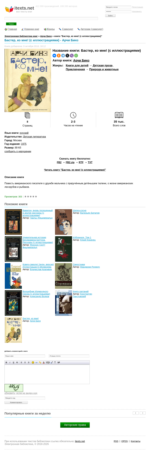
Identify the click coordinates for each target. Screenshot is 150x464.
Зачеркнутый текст (17, 362)
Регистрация (137, 7)
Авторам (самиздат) (92, 29)
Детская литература (34, 136)
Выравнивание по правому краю (28, 362)
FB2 (59, 162)
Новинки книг (31, 29)
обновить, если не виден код (20, 393)
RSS (116, 441)
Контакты (135, 441)
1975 (23, 144)
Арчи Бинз (81, 60)
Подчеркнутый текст (13, 362)
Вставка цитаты (51, 362)
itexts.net (80, 441)
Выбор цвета (43, 362)
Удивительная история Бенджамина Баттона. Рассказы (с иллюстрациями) (38, 240)
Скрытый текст (48, 362)
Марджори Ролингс (90, 267)
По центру (25, 362)
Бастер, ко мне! (31, 318)
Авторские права (75, 424)
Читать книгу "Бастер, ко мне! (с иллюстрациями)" (75, 170)
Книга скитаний (80, 291)
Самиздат (67, 29)
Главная (12, 29)
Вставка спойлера (58, 362)
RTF (81, 162)
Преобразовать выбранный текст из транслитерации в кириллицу (55, 362)
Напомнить (137, 11)
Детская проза (103, 65)
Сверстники (79, 264)
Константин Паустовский (82, 295)
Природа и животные (104, 69)
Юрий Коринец (87, 240)
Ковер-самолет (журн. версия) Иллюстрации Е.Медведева (38, 265)
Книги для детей (77, 65)
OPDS (124, 441)
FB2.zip (70, 162)
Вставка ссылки (36, 362)
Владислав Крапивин (41, 269)
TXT (90, 162)
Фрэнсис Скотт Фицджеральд (34, 246)
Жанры (51, 29)
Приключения (75, 69)
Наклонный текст (10, 362)
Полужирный (6, 362)
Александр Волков (39, 296)
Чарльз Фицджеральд (41, 218)
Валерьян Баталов (89, 213)
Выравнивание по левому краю (21, 362)
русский (24, 133)
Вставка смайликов (33, 362)
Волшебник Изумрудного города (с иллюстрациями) (36, 292)
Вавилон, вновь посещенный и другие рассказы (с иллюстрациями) (38, 213)
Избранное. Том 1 (82, 237)
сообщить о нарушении (17, 151)
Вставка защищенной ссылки (40, 362)
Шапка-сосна (79, 210)
